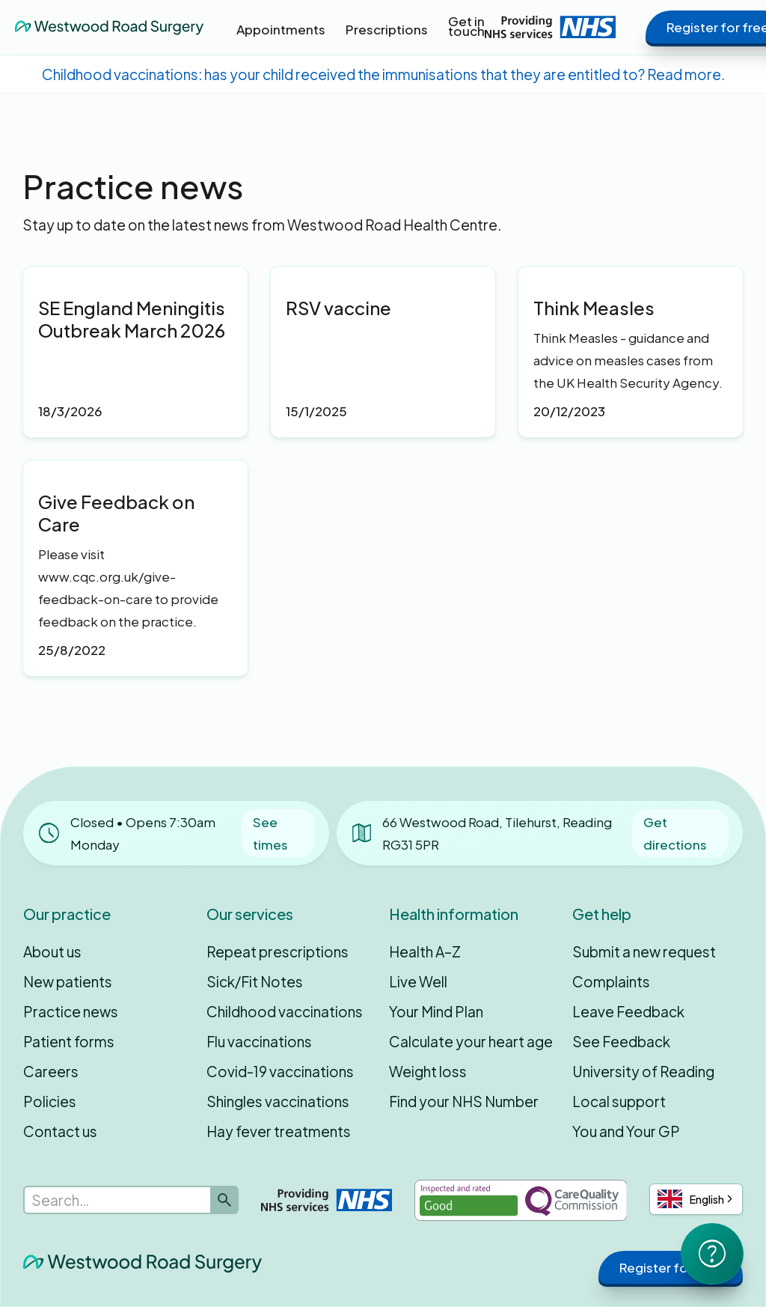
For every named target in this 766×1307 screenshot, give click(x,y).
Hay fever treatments (278, 1131)
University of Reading (643, 1071)
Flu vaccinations (259, 1041)
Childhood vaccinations (284, 1011)
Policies (49, 1101)
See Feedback (621, 1041)
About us (52, 951)
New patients (67, 981)
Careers (51, 1071)
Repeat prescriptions (277, 951)
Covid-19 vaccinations (280, 1071)
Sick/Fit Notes (254, 981)
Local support (619, 1101)
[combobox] (696, 1199)
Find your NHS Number (464, 1101)
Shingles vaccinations (277, 1101)
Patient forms (68, 1041)
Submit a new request (644, 951)
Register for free (670, 1267)
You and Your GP (626, 1131)
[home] (109, 27)
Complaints (611, 981)
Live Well (418, 981)
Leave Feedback (628, 1011)
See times (270, 833)
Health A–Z (425, 951)
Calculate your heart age (471, 1041)
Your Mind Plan (436, 1011)
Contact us (60, 1131)
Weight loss (428, 1071)
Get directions (675, 833)
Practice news (70, 1011)
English (691, 1198)
